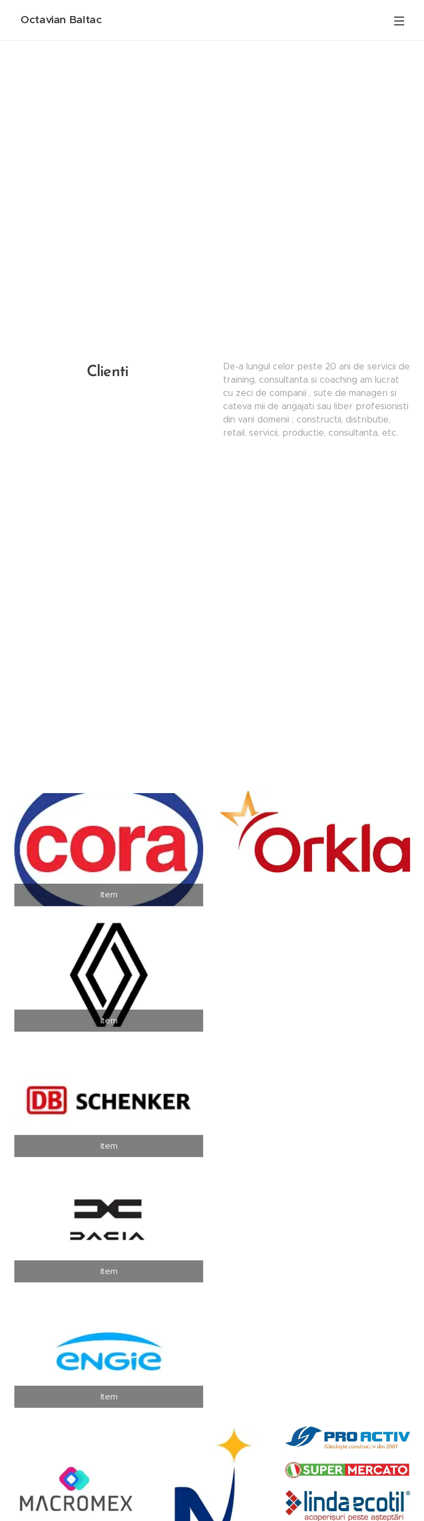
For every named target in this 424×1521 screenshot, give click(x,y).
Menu (399, 21)
